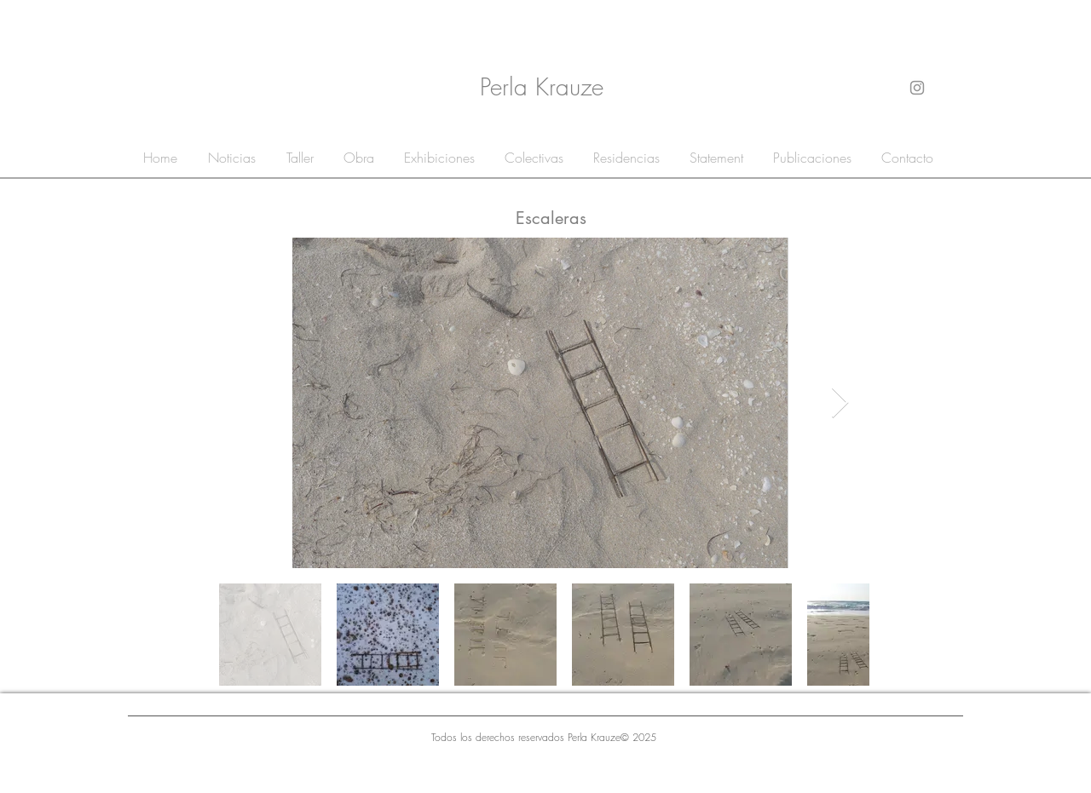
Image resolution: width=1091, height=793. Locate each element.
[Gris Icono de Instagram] (917, 87)
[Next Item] (840, 403)
